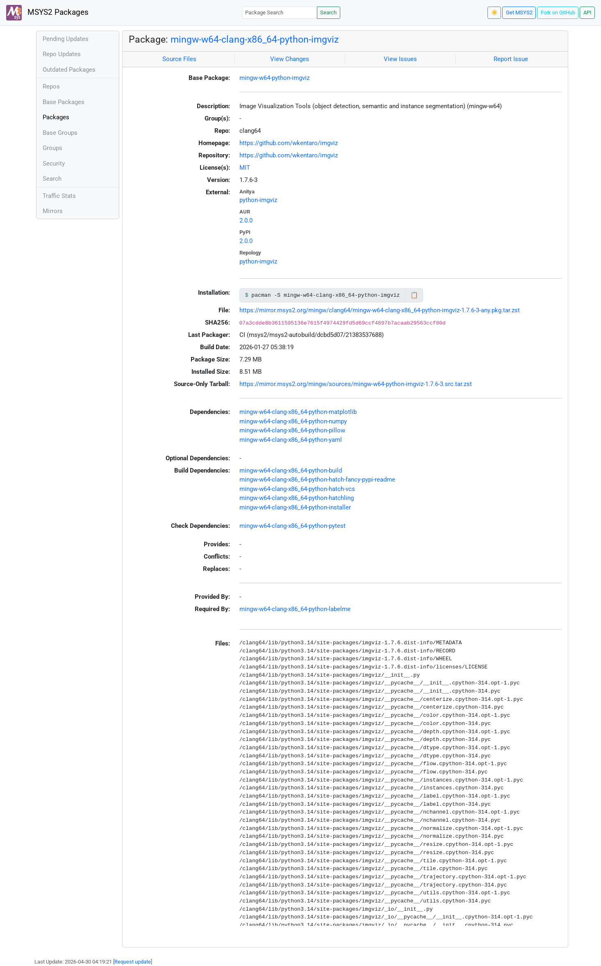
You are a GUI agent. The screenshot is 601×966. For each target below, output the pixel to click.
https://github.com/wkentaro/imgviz (288, 143)
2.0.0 (246, 220)
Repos (51, 86)
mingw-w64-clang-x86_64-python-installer (295, 507)
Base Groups (60, 132)
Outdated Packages (69, 69)
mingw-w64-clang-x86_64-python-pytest (292, 526)
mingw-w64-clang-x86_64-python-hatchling (296, 498)
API (587, 12)
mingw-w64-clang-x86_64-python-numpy (293, 421)
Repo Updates (62, 54)
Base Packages (63, 102)
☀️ (494, 12)
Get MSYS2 (519, 12)
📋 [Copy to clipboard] (414, 295)
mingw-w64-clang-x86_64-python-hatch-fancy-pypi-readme (317, 479)
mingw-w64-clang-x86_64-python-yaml (290, 439)
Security (54, 163)
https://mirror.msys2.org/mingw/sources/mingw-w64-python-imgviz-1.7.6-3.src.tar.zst (355, 384)
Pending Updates (66, 39)
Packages (56, 117)
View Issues (400, 59)
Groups (52, 148)
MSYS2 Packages (47, 12)
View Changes (289, 59)
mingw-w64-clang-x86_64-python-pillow (292, 430)
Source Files (179, 59)
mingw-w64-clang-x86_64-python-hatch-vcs (297, 489)
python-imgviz (258, 200)
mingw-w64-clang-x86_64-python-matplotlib (298, 412)
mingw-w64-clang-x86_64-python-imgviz (255, 39)
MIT (244, 167)
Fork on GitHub (558, 12)
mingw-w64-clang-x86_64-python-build (290, 470)
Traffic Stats (59, 196)
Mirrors (53, 211)
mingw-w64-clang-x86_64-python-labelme (295, 609)
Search (328, 12)
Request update (132, 962)
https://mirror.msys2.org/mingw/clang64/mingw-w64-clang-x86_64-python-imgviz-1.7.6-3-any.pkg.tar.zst (379, 310)
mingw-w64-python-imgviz (274, 78)
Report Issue (511, 59)
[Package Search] (279, 12)
